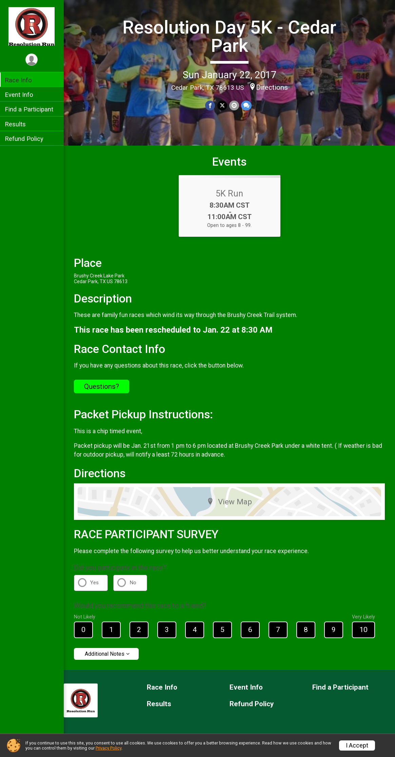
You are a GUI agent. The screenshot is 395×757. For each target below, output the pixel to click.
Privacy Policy (108, 748)
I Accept (357, 745)
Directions (272, 87)
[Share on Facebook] (210, 105)
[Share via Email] (234, 105)
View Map (229, 501)
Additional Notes (105, 654)
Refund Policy (24, 138)
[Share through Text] (246, 105)
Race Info (19, 80)
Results (15, 124)
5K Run (229, 193)
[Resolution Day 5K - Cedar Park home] (32, 26)
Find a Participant (29, 109)
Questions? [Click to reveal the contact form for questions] (102, 386)
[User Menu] (32, 60)
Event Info (19, 94)
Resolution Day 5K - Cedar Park (230, 36)
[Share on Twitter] (222, 105)
